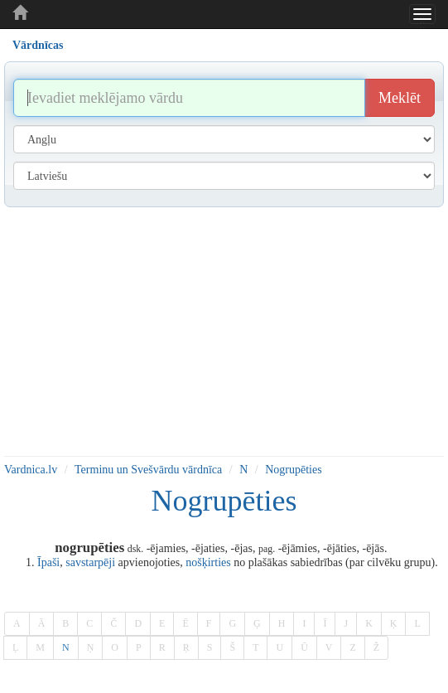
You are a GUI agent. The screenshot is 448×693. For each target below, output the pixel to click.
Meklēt (399, 98)
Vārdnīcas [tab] (37, 45)
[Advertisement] (224, 332)
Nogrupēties (293, 469)
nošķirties (207, 562)
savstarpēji (90, 562)
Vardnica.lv (30, 469)
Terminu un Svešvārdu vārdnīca (148, 469)
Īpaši (48, 562)
